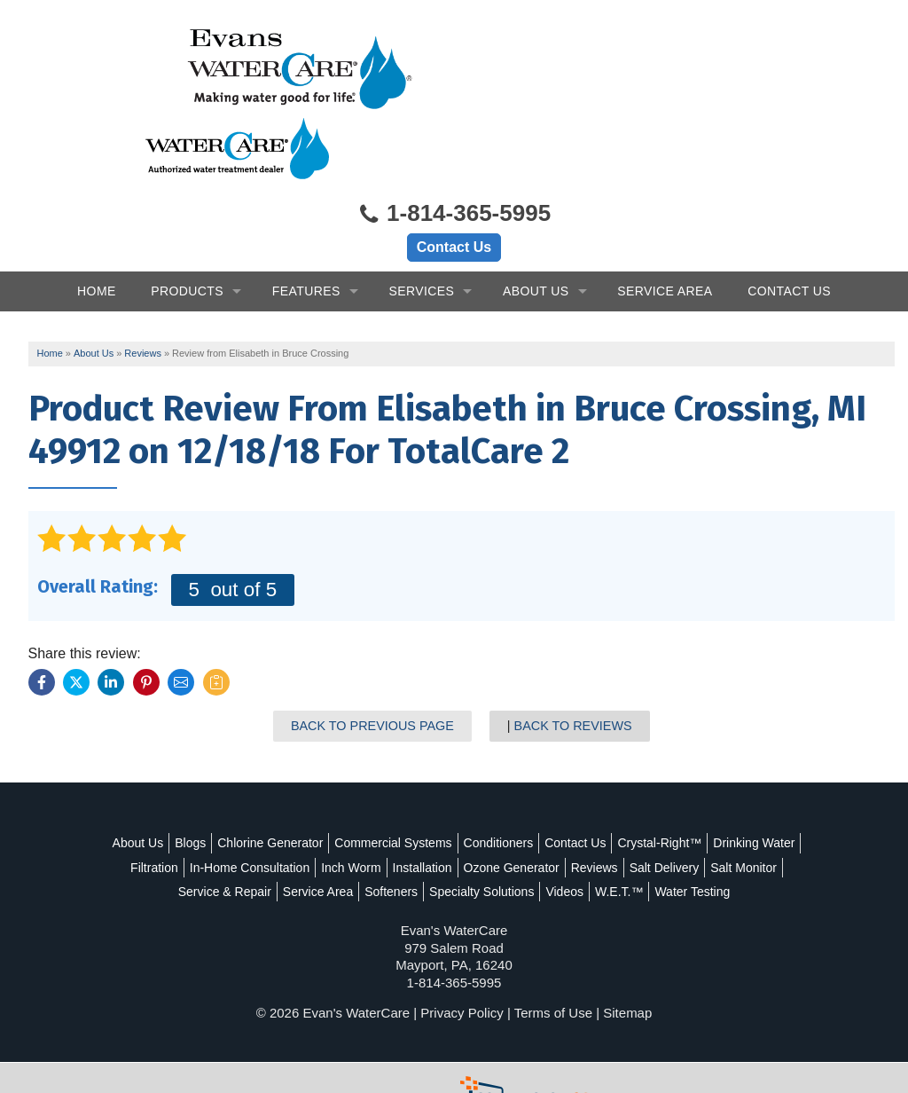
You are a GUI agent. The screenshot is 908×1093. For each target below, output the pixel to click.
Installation (548, 801)
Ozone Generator (637, 801)
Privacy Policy (461, 971)
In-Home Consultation (375, 801)
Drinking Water (204, 801)
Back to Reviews (574, 659)
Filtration (280, 801)
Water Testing (454, 850)
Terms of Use (553, 971)
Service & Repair (347, 825)
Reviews (720, 801)
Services (421, 223)
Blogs (237, 777)
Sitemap (627, 971)
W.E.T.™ (741, 825)
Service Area (664, 223)
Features (306, 223)
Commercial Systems (439, 777)
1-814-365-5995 (454, 146)
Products (187, 223)
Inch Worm (476, 801)
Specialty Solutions (604, 825)
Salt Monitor (256, 825)
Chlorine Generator (317, 777)
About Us (536, 223)
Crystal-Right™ (706, 777)
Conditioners (545, 777)
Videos (687, 825)
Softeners (513, 825)
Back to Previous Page (374, 659)
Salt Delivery (177, 825)
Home (96, 223)
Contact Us (454, 178)
